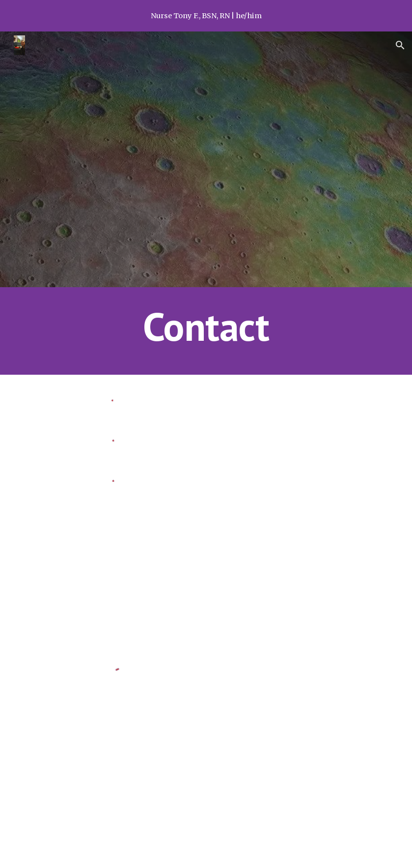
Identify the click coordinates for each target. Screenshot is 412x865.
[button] (400, 45)
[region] (206, 15)
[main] (206, 331)
